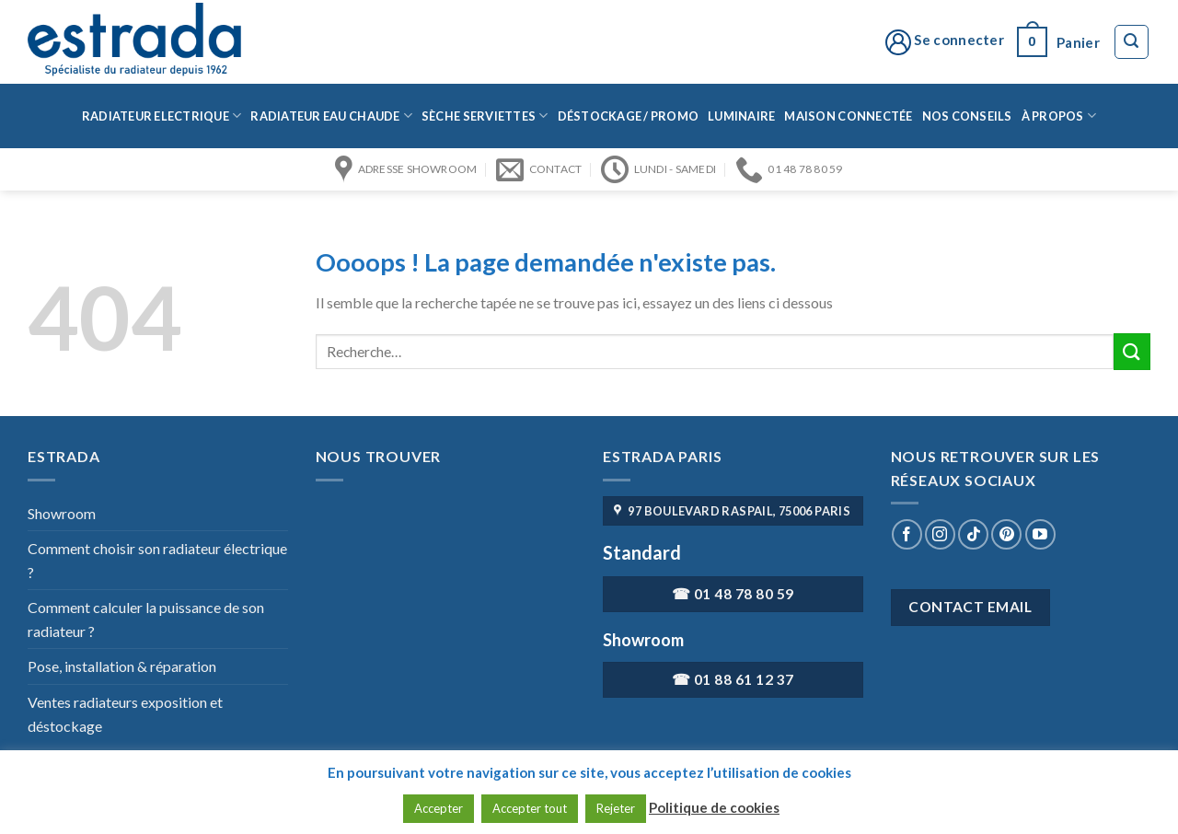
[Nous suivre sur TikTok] (973, 534)
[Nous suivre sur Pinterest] (1006, 534)
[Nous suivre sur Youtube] (1040, 534)
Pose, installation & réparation (122, 666)
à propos (1059, 115)
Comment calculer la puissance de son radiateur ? (146, 619)
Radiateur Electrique (162, 115)
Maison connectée (848, 116)
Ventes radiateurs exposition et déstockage (125, 714)
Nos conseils (967, 116)
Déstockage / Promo (628, 116)
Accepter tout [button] (529, 808)
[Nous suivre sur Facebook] (907, 534)
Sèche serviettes (485, 115)
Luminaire (741, 116)
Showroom (62, 513)
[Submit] (1132, 351)
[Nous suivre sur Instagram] (940, 534)
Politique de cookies (714, 807)
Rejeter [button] (615, 808)
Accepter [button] (438, 808)
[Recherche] (1131, 42)
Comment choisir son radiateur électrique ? (157, 560)
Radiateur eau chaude (331, 115)
